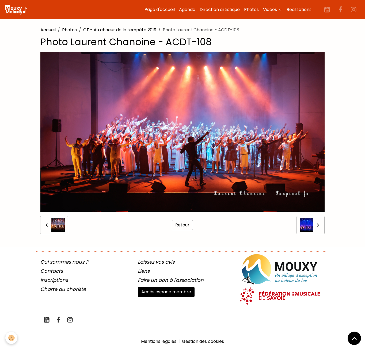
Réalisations (299, 9)
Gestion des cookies (203, 341)
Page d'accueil (160, 9)
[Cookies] (11, 338)
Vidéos (270, 9)
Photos (251, 9)
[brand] (16, 9)
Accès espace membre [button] (166, 292)
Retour (182, 225)
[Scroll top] (354, 338)
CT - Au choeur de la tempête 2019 (119, 30)
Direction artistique (220, 9)
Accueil (48, 30)
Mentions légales (158, 341)
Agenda (187, 9)
